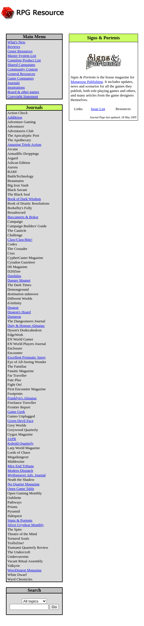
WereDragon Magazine (24, 570)
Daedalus (14, 276)
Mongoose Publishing (87, 82)
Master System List (21, 55)
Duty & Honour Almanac (26, 325)
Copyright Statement (22, 96)
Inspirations (16, 87)
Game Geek (16, 412)
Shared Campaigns (21, 65)
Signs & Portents (19, 520)
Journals (13, 83)
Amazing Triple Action (24, 144)
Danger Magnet (18, 280)
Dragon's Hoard (19, 312)
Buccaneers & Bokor (22, 217)
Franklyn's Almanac (22, 398)
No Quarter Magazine (23, 484)
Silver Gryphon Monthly (25, 525)
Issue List (98, 109)
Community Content (22, 69)
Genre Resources (19, 51)
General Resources (21, 74)
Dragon (12, 307)
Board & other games (23, 92)
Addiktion (14, 117)
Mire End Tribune (20, 466)
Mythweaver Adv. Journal (26, 475)
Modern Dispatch (20, 470)
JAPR (11, 439)
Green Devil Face (20, 421)
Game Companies (20, 78)
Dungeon (14, 316)
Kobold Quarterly (20, 443)
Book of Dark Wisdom (24, 199)
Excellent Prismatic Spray (26, 357)
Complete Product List (24, 60)
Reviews (13, 46)
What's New (16, 42)
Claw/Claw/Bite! (19, 239)
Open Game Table (20, 488)
